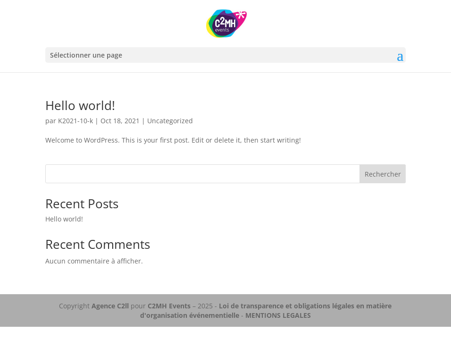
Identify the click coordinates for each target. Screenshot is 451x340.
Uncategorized (170, 120)
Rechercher (383, 174)
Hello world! (80, 105)
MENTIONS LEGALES (278, 315)
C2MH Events (170, 305)
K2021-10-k (75, 120)
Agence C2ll (110, 305)
